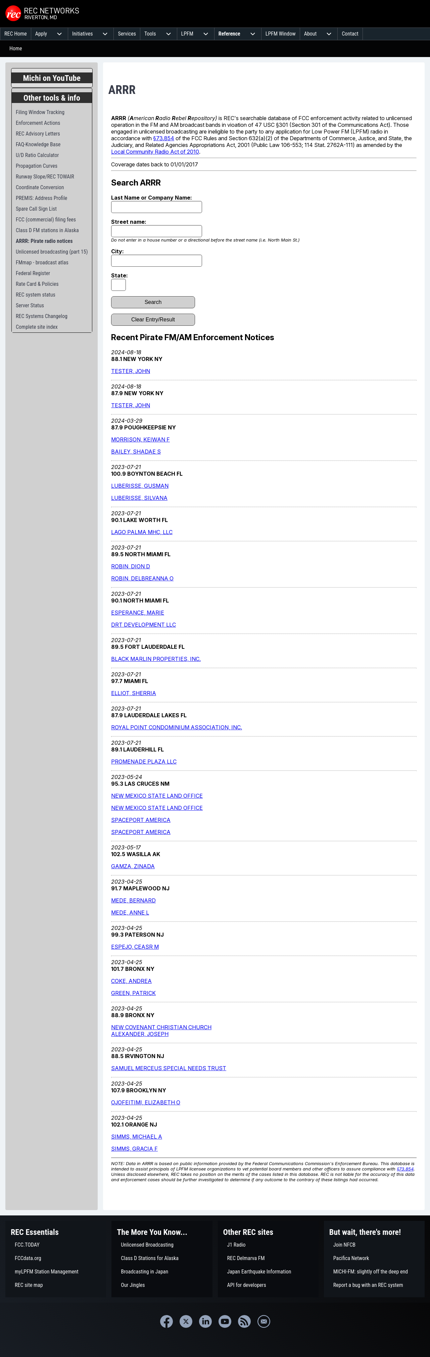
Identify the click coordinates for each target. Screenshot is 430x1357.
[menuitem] (15, 34)
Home (15, 48)
